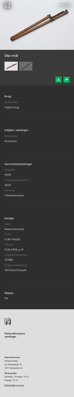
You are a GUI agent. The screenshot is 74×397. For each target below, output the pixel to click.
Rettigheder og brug (14, 385)
